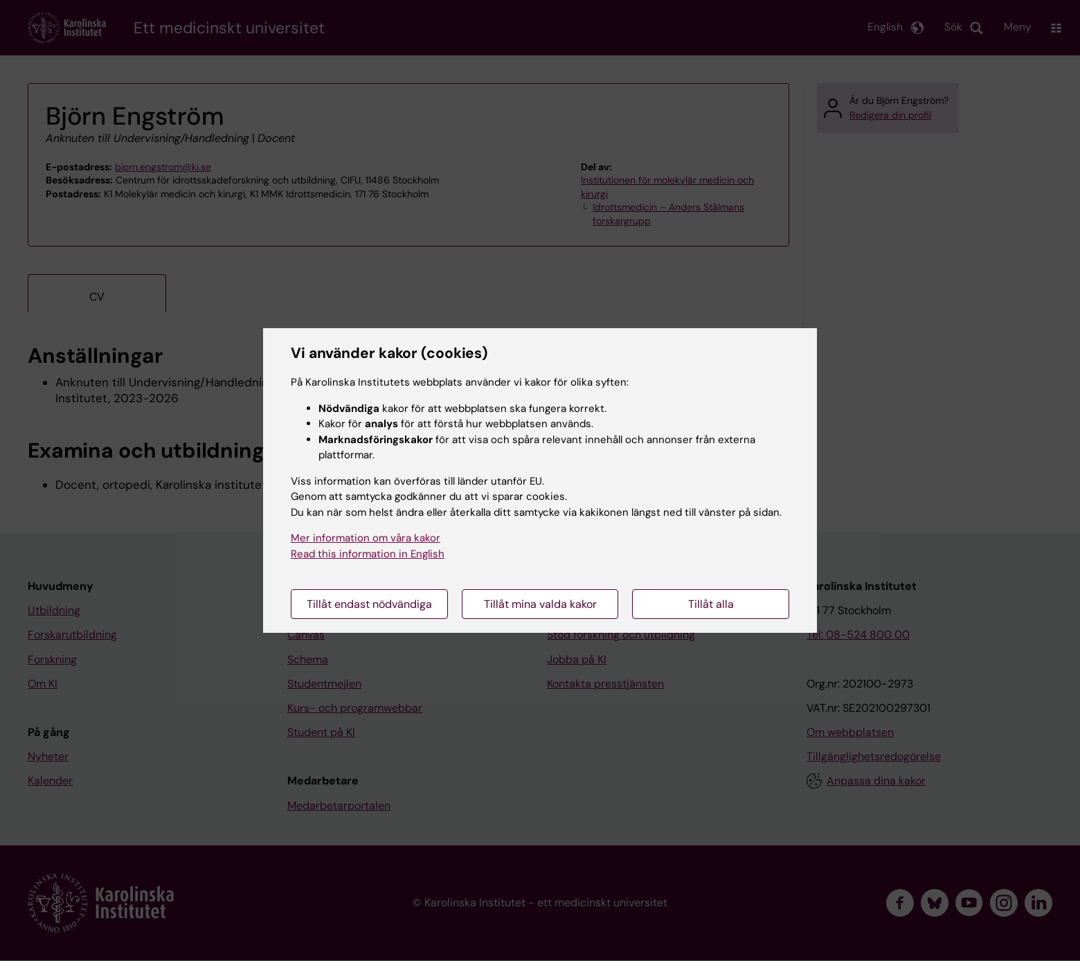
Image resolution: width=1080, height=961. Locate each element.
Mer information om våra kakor (365, 538)
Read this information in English (367, 554)
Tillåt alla (711, 604)
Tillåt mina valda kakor (540, 604)
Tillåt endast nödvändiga (369, 604)
